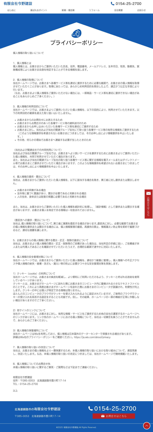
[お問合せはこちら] (114, 416)
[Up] (146, 425)
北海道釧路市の (37, 409)
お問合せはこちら (148, 206)
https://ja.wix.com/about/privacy (92, 337)
